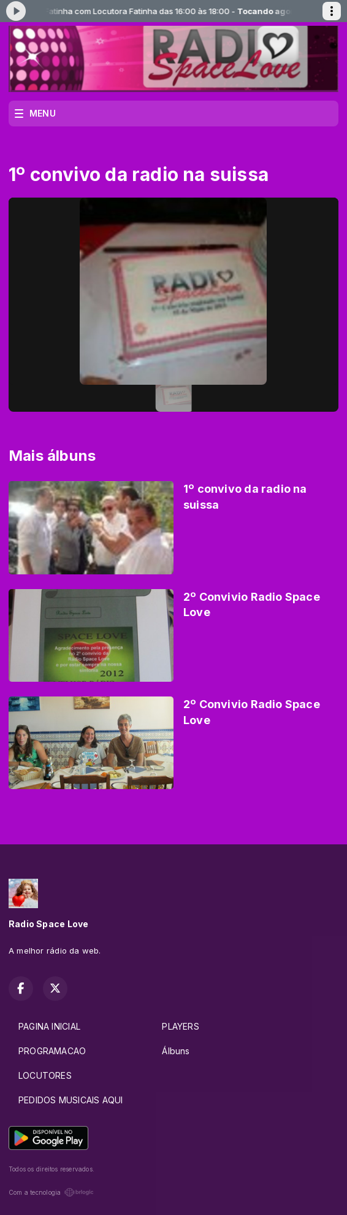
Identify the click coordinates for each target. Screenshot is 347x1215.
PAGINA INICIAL (49, 1026)
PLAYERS (180, 1026)
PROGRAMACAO (52, 1051)
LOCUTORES (45, 1075)
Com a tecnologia (51, 1192)
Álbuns (175, 1051)
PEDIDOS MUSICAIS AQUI (70, 1100)
